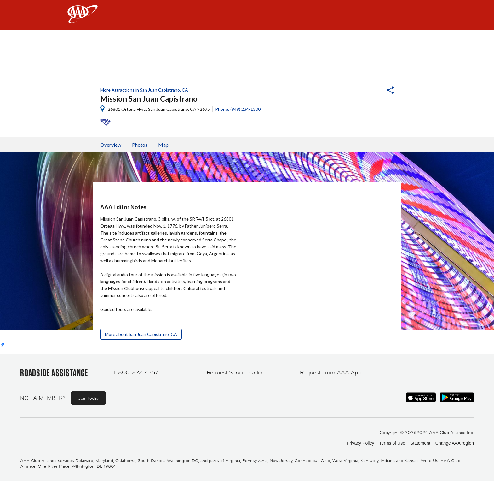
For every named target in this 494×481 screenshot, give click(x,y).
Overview (110, 145)
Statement (420, 443)
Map (163, 145)
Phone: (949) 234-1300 (238, 109)
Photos (139, 145)
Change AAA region (454, 443)
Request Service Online (236, 372)
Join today (88, 398)
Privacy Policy (360, 443)
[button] (373, 90)
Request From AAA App (331, 372)
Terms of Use (392, 443)
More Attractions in (144, 89)
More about (141, 334)
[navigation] (247, 15)
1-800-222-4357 (135, 372)
